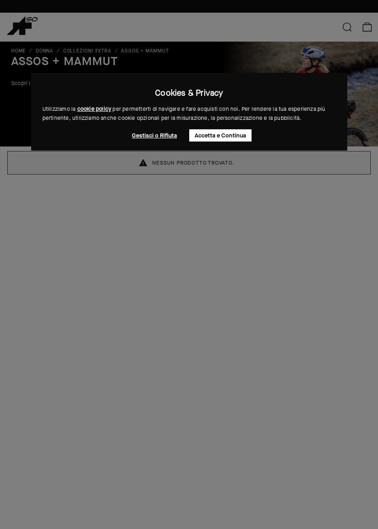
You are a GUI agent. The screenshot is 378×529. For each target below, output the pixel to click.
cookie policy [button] (94, 109)
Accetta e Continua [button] (220, 135)
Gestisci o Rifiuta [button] (154, 135)
